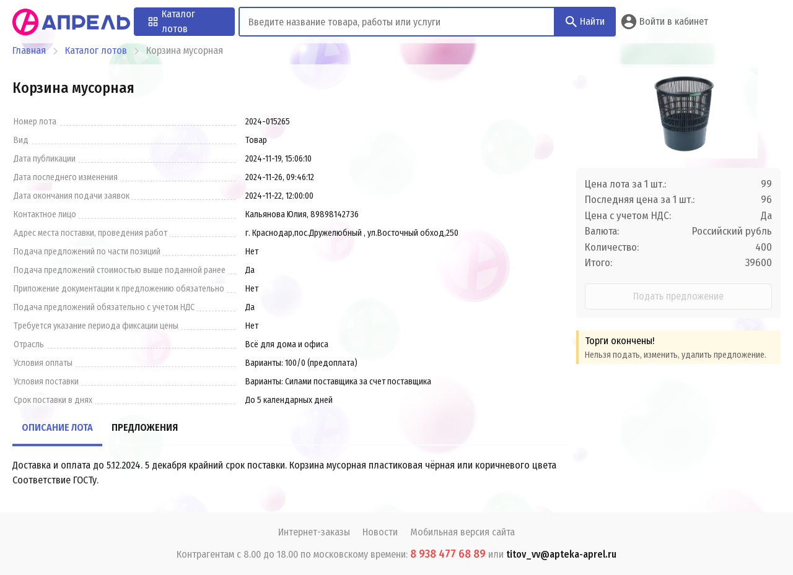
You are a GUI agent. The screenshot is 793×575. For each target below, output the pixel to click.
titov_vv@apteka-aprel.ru (561, 554)
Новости (380, 532)
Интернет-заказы (314, 532)
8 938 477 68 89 (448, 554)
